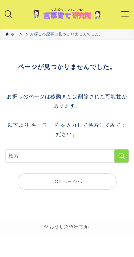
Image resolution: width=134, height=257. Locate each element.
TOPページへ (67, 181)
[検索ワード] (67, 156)
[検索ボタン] (9, 14)
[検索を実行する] (121, 156)
